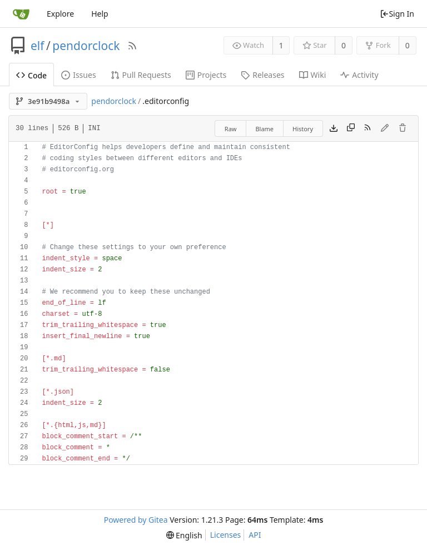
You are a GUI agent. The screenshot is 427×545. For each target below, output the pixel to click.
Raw (231, 129)
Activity (359, 75)
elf (37, 45)
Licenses (225, 534)
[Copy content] (350, 128)
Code (31, 75)
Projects (206, 75)
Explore (60, 13)
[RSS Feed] (132, 46)
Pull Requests (141, 75)
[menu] (184, 535)
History (302, 129)
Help (99, 13)
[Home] (21, 14)
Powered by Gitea (136, 519)
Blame (264, 129)
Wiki (312, 75)
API (255, 534)
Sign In (397, 13)
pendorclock (86, 45)
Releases (262, 75)
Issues (78, 75)
